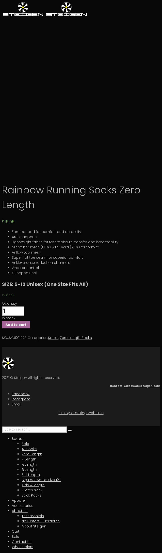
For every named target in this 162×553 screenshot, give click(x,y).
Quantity (9, 303)
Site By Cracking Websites (81, 412)
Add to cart (16, 324)
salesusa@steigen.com (142, 386)
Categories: (38, 337)
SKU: (5, 337)
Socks (53, 337)
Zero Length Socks (76, 337)
